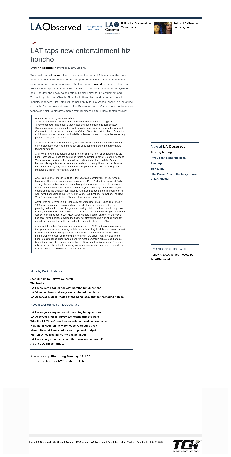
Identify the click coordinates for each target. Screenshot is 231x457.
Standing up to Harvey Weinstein (52, 279)
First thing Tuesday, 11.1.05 (70, 356)
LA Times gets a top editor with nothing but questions (65, 287)
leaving (57, 75)
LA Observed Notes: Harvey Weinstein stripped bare (64, 292)
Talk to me (157, 168)
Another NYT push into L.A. (65, 361)
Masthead (58, 442)
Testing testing (161, 152)
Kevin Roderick (43, 67)
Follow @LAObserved (165, 254)
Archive (70, 442)
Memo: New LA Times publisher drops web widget (63, 330)
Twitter (131, 442)
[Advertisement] (106, 8)
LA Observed (174, 146)
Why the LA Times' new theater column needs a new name (68, 321)
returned (96, 84)
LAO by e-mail (97, 442)
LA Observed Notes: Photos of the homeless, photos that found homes (77, 296)
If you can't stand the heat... (169, 157)
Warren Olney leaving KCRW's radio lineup (58, 334)
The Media (37, 283)
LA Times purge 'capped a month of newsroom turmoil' (66, 339)
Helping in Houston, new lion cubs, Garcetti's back (63, 325)
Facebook (142, 442)
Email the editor (116, 442)
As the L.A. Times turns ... (47, 343)
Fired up (156, 163)
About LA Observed (40, 442)
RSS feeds (82, 442)
